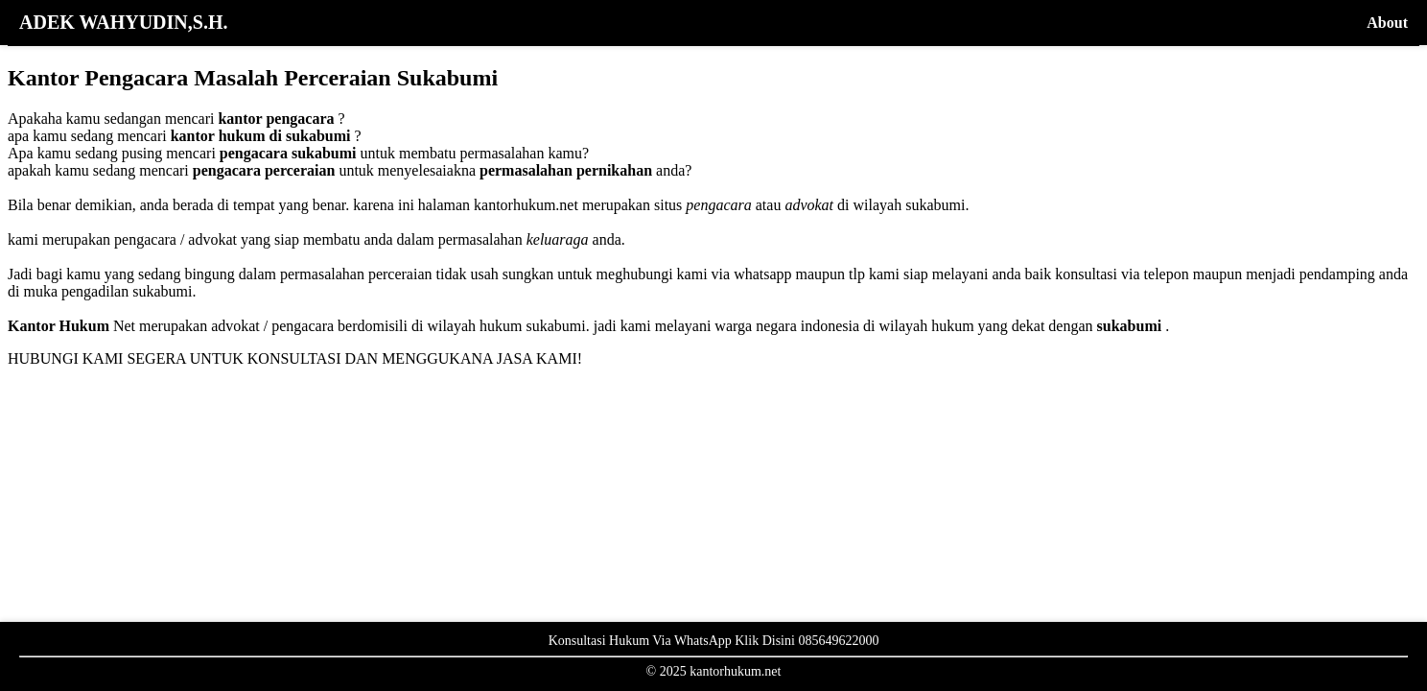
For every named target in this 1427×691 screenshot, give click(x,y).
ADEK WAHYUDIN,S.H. (123, 22)
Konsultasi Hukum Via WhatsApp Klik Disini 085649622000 (714, 640)
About (1387, 22)
